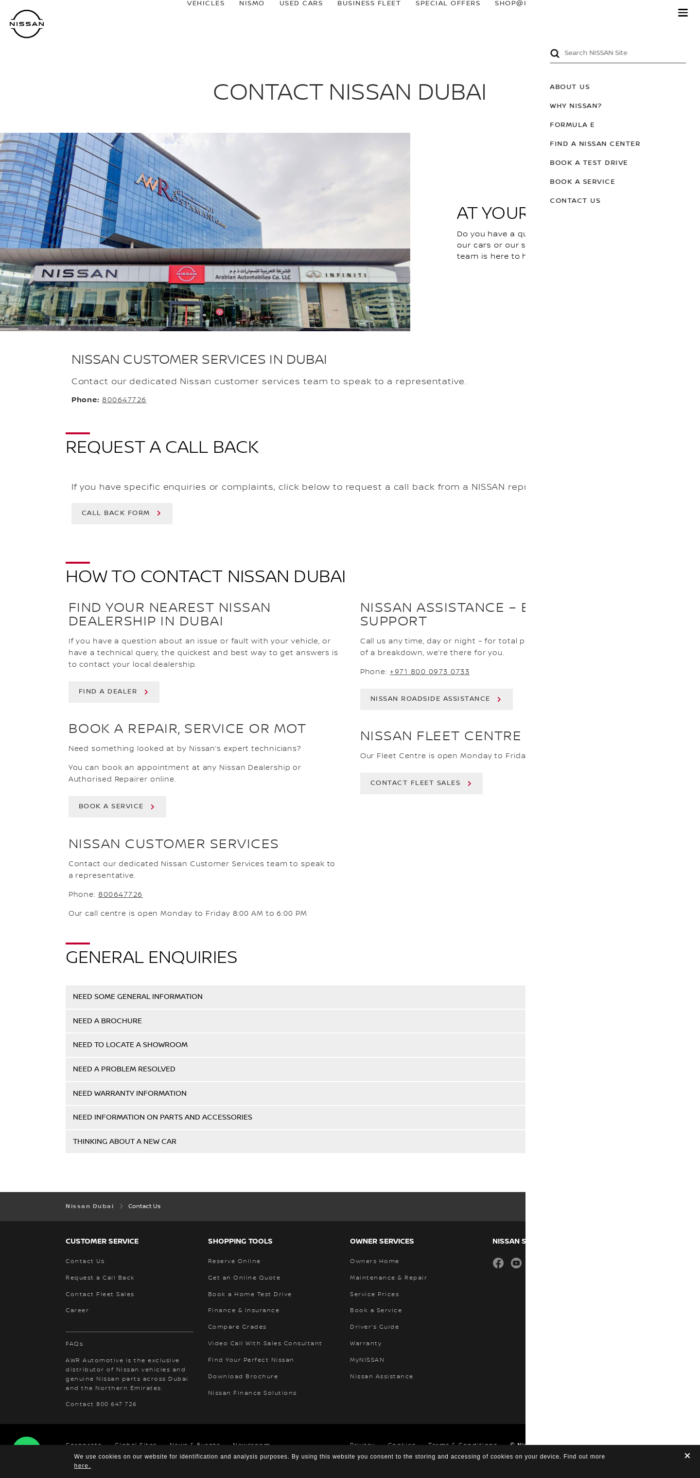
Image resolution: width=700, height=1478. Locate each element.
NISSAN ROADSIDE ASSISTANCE (430, 699)
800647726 (124, 400)
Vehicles (196, 13)
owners (577, 13)
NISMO (243, 13)
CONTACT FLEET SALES (415, 783)
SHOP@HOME (512, 13)
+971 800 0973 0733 (430, 672)
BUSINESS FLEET (360, 13)
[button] (683, 13)
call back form (116, 513)
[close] (687, 1456)
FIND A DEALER (108, 691)
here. (82, 1465)
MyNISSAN (637, 13)
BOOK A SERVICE (111, 806)
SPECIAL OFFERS (438, 13)
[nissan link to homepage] (27, 24)
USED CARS (292, 13)
